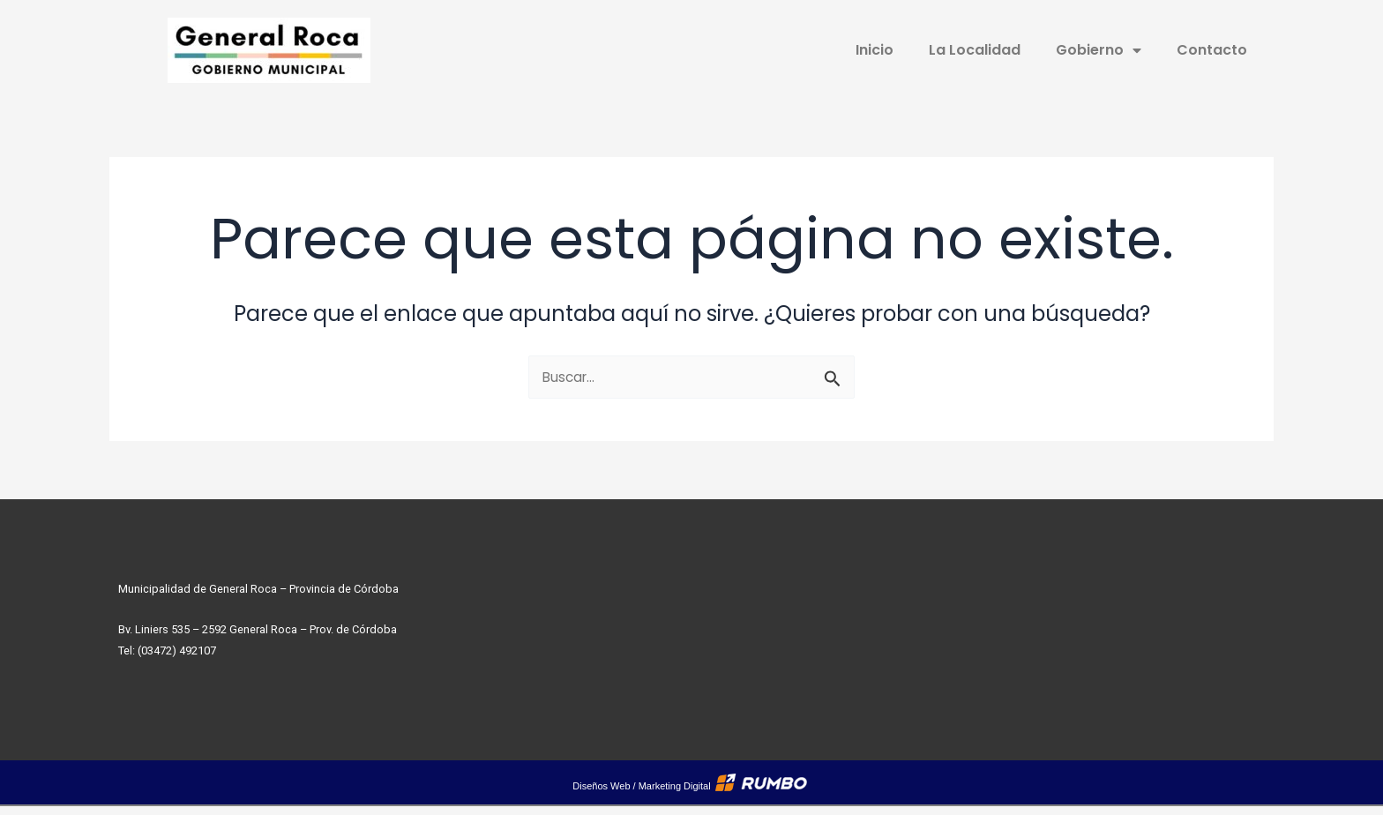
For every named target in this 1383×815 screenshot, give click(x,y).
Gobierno (1098, 50)
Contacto (1212, 50)
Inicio (874, 50)
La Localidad (974, 50)
